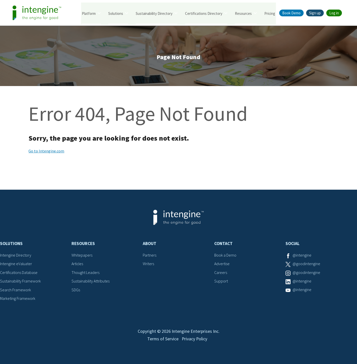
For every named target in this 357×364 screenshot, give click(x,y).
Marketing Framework (17, 298)
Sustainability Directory (154, 13)
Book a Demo (225, 255)
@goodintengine (306, 264)
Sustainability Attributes (91, 281)
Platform (89, 13)
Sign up (315, 13)
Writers (148, 264)
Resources (243, 13)
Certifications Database (19, 272)
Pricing (269, 13)
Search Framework (15, 290)
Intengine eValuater (16, 264)
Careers (220, 272)
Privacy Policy (195, 340)
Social (292, 244)
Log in (334, 13)
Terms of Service (162, 340)
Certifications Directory (203, 13)
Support (221, 281)
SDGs (76, 290)
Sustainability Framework (20, 281)
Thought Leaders (85, 272)
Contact (223, 244)
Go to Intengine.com (46, 151)
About (149, 244)
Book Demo (291, 13)
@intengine (302, 255)
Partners (149, 255)
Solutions (115, 13)
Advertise (222, 264)
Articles (78, 264)
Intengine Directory (15, 255)
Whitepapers (82, 255)
